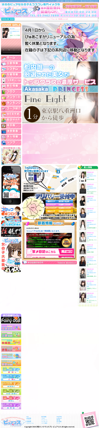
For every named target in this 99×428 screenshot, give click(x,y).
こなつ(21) (90, 210)
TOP (27, 416)
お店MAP (59, 418)
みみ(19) (89, 222)
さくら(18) (90, 234)
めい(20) (89, 283)
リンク (58, 423)
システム (28, 420)
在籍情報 (28, 421)
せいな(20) (90, 271)
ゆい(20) (12, 28)
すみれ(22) (90, 186)
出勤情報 (28, 418)
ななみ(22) (90, 259)
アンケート (44, 420)
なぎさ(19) (90, 174)
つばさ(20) (90, 198)
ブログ (43, 418)
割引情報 (43, 416)
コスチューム (30, 423)
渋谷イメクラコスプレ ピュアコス (48, 427)
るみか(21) (90, 246)
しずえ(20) (90, 295)
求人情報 (59, 421)
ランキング (44, 421)
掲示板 (58, 420)
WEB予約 (59, 416)
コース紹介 (44, 423)
